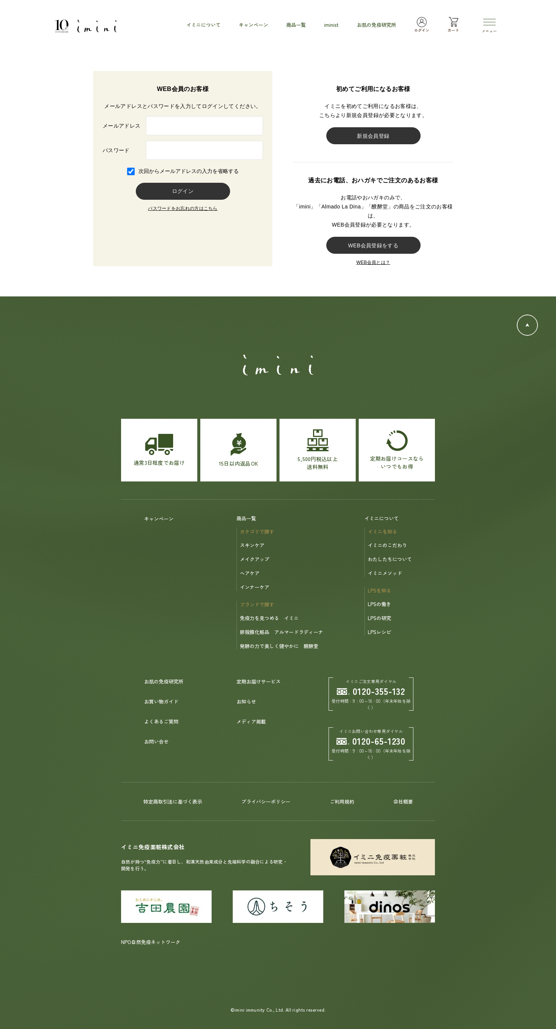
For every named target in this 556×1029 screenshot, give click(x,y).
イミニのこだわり (387, 545)
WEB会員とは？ (373, 262)
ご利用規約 (342, 801)
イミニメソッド (385, 573)
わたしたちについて (390, 559)
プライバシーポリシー (265, 801)
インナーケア (254, 587)
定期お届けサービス (259, 681)
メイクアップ (254, 559)
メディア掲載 (251, 721)
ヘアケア (250, 573)
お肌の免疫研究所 (163, 681)
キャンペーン (159, 518)
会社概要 (403, 801)
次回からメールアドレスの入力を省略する (188, 171)
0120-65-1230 (371, 740)
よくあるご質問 (161, 721)
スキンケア (252, 545)
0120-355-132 (371, 690)
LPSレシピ (379, 632)
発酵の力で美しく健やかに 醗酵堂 (279, 645)
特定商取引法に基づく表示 (172, 801)
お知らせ (246, 701)
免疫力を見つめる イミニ (269, 618)
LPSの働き (379, 604)
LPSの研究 (379, 618)
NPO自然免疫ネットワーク (150, 942)
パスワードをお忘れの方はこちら (183, 208)
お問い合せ (156, 741)
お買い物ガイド (161, 701)
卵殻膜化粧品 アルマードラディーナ (281, 632)
